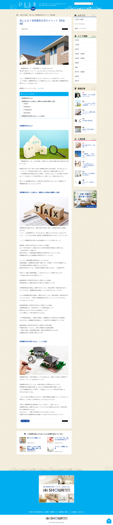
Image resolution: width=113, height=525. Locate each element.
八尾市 (77, 44)
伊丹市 (77, 40)
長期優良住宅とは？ (27, 98)
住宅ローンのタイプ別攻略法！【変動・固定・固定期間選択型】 (34, 448)
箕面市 (77, 76)
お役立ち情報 (25, 421)
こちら (39, 88)
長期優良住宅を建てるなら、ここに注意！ (33, 116)
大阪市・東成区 (80, 54)
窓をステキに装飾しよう (34, 438)
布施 (76, 67)
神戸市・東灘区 (80, 72)
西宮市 (77, 81)
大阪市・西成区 (80, 58)
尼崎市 (77, 63)
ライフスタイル (80, 24)
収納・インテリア (80, 28)
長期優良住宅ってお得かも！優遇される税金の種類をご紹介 (38, 101)
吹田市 (77, 49)
